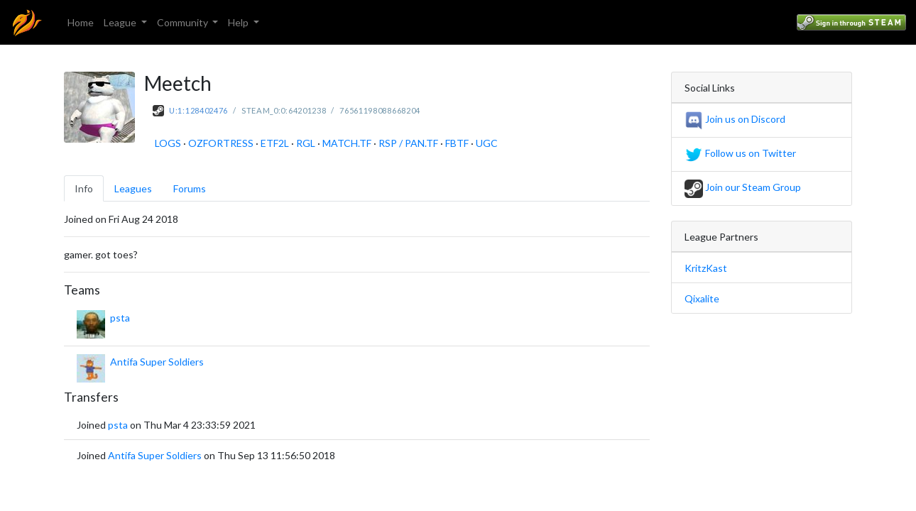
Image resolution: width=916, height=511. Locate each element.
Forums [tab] (189, 188)
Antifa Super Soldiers (157, 362)
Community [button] (183, 22)
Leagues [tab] (133, 188)
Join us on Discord (735, 119)
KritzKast (706, 268)
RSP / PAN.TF (408, 143)
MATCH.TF (346, 143)
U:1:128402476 (198, 110)
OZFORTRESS (220, 143)
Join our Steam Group (743, 187)
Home (80, 22)
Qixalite (702, 298)
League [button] (121, 22)
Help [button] (239, 22)
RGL (305, 143)
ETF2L (275, 143)
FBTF (457, 143)
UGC (487, 143)
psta (120, 318)
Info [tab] (84, 188)
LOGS (168, 143)
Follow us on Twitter (740, 153)
